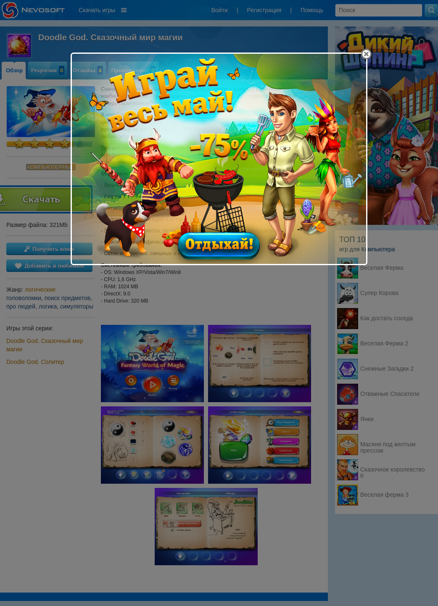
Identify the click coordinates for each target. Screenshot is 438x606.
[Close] (366, 54)
